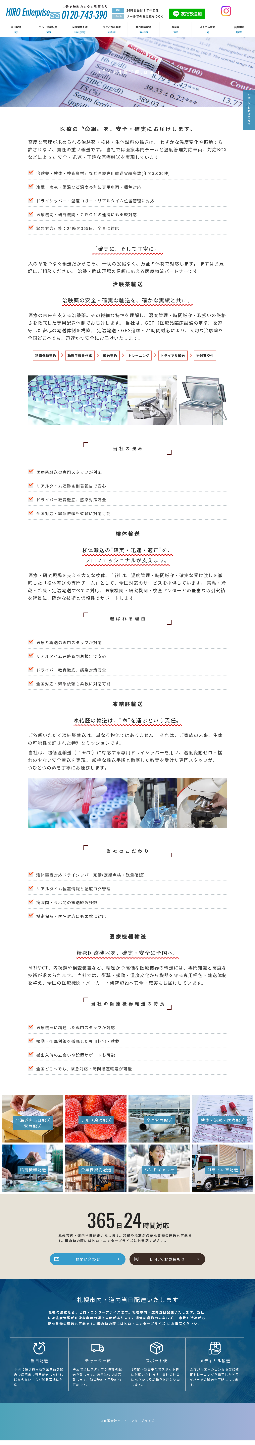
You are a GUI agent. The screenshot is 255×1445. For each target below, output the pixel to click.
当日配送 (16, 29)
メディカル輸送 (112, 29)
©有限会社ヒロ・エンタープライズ (128, 1425)
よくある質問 (207, 29)
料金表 (175, 29)
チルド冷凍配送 (48, 29)
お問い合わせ (87, 1264)
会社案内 (239, 29)
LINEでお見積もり (167, 1264)
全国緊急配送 (80, 29)
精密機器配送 (143, 29)
